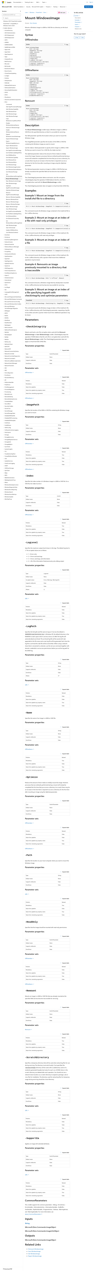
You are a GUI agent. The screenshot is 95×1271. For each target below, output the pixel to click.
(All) (27, 598)
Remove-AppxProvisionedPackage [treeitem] (12, 193)
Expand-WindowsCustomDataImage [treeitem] (13, 135)
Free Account (88, 7)
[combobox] (11, 14)
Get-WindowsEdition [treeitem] (11, 162)
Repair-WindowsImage (35, 1256)
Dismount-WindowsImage (35, 1249)
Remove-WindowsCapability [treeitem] (13, 197)
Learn (26, 12)
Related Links (78, 29)
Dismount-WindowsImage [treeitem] (12, 127)
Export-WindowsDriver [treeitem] (12, 145)
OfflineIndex (29, 372)
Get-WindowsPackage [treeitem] (11, 172)
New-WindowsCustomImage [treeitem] (13, 181)
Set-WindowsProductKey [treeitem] (12, 218)
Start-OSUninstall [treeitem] (10, 227)
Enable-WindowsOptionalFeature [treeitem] (12, 131)
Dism (44, 12)
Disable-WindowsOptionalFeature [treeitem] (12, 124)
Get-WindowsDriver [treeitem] (11, 160)
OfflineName (29, 398)
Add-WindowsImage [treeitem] (11, 114)
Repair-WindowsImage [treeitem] (12, 206)
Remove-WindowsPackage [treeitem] (13, 204)
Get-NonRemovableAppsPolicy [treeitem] (14, 152)
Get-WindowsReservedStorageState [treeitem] (14, 175)
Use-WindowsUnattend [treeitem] (12, 232)
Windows (32, 12)
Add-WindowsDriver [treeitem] (11, 111)
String (27, 1223)
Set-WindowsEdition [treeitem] (11, 216)
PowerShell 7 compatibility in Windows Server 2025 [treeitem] (10, 24)
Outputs (78, 26)
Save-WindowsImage (34, 1251)
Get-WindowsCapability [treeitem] (12, 157)
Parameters (78, 22)
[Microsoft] (3, 2)
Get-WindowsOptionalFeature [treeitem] (13, 169)
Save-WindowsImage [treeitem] (11, 209)
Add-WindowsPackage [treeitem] (12, 116)
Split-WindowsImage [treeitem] (11, 225)
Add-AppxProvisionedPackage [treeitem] (13, 106)
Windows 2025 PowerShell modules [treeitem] (12, 21)
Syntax (77, 15)
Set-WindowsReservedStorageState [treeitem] (14, 222)
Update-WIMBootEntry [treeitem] (12, 230)
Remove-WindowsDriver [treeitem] (12, 199)
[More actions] (68, 12)
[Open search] (87, 2)
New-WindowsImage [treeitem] (11, 183)
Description (78, 18)
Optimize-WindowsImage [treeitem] (12, 190)
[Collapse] (20, 11)
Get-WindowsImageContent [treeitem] (13, 167)
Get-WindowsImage (34, 1254)
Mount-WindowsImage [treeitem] (12, 178)
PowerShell (39, 12)
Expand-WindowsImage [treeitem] (12, 139)
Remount (28, 1029)
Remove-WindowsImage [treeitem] (12, 202)
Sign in (91, 2)
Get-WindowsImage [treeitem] (11, 164)
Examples (78, 20)
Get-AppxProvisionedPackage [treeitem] (13, 150)
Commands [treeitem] (9, 104)
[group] (47, 206)
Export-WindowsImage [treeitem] (12, 148)
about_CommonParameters (33, 1214)
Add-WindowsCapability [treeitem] (12, 109)
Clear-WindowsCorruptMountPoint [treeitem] (13, 120)
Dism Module (33, 23)
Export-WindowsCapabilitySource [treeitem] (12, 142)
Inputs (77, 24)
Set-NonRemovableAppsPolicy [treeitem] (14, 213)
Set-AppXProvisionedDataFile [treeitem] (13, 211)
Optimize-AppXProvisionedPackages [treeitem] (13, 187)
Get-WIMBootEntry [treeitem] (11, 155)
